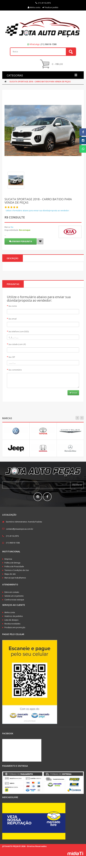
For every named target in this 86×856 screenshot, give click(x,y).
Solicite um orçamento (14, 596)
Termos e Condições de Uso (17, 570)
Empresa (8, 559)
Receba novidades (12, 623)
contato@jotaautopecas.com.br (19, 529)
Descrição (12, 258)
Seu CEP (11, 357)
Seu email (12, 319)
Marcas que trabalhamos (15, 577)
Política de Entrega (12, 562)
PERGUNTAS (13, 284)
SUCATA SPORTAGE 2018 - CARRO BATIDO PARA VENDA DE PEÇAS (40, 81)
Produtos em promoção (15, 627)
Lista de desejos (11, 620)
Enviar (73, 392)
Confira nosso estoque (14, 599)
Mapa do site (10, 574)
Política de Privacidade (14, 566)
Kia (12, 227)
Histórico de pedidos (14, 616)
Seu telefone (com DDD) (18, 331)
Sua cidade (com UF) (17, 344)
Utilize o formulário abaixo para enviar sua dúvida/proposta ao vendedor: (37, 210)
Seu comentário (15, 370)
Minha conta (10, 612)
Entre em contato (12, 592)
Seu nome (12, 306)
